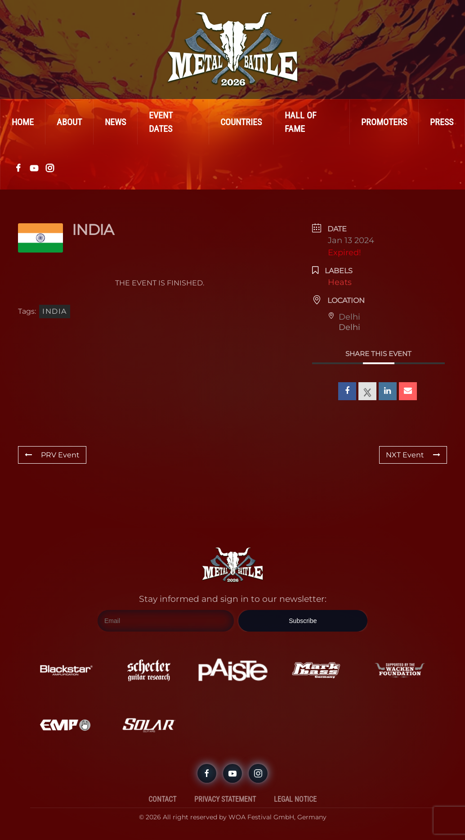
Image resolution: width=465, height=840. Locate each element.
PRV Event (52, 455)
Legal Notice (295, 799)
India (54, 311)
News (115, 122)
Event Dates (161, 122)
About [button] (69, 122)
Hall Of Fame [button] (301, 122)
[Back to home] (232, 49)
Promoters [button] (384, 122)
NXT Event (413, 455)
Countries (241, 122)
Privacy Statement (225, 799)
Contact (162, 799)
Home (23, 122)
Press (441, 122)
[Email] (166, 621)
